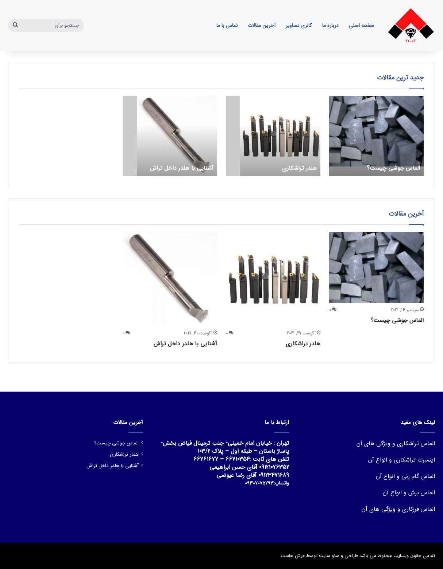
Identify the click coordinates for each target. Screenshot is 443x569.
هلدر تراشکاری (303, 343)
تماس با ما (227, 25)
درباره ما (330, 25)
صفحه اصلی (361, 25)
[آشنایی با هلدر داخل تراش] (177, 136)
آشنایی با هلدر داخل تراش (185, 343)
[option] (376, 136)
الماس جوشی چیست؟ (397, 320)
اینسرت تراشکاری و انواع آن (401, 459)
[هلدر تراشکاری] (280, 136)
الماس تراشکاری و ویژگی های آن (396, 443)
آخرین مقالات (262, 25)
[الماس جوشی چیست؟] (376, 136)
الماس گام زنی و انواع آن (405, 476)
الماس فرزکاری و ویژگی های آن (398, 509)
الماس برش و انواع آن (409, 492)
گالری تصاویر (299, 25)
